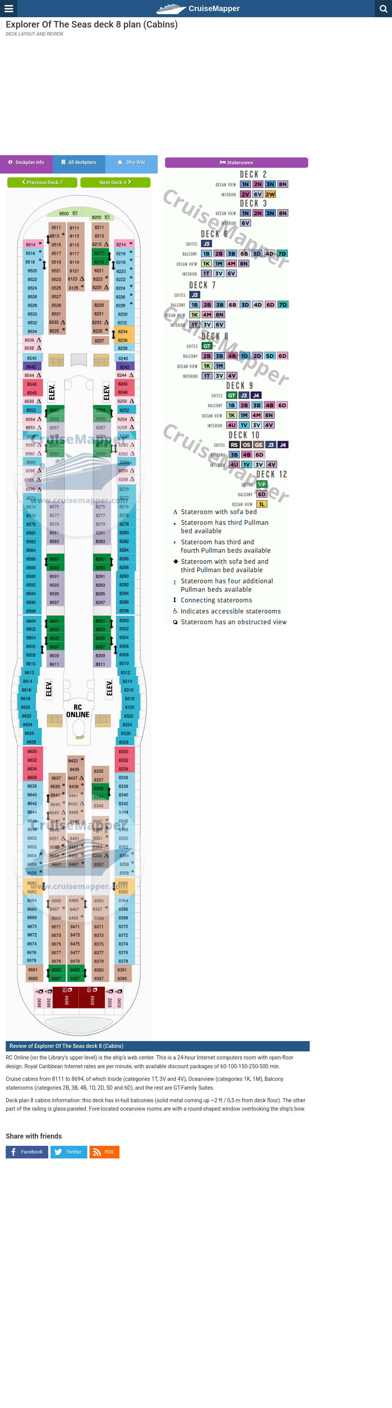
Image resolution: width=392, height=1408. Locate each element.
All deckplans (79, 162)
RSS (109, 1152)
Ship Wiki (131, 162)
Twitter (73, 1152)
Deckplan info (26, 162)
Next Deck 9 (115, 182)
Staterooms (236, 162)
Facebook (31, 1152)
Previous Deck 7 (42, 182)
